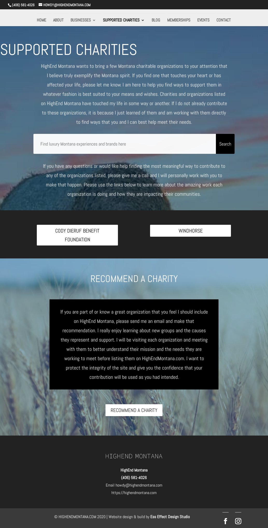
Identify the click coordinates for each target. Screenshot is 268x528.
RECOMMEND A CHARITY (134, 410)
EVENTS (203, 20)
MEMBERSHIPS (178, 20)
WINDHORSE (191, 230)
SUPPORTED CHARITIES (121, 20)
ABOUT (58, 20)
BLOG (156, 20)
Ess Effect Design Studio (170, 516)
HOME (41, 20)
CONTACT (223, 20)
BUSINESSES (80, 20)
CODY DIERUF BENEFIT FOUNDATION (77, 235)
